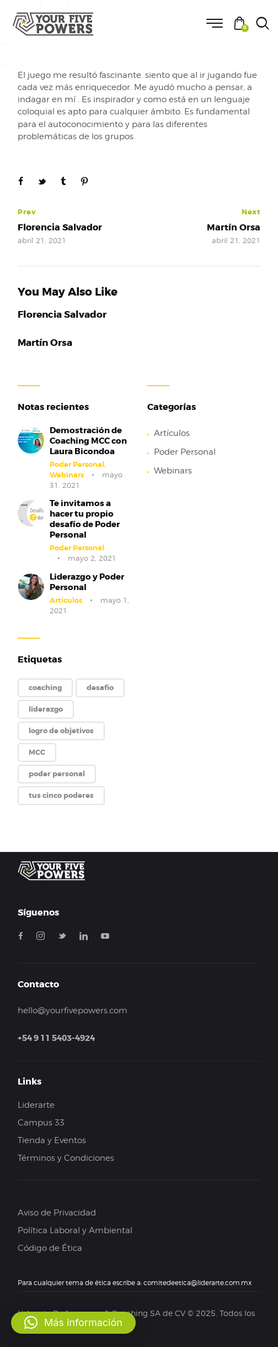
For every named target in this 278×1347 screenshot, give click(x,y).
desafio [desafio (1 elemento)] (100, 687)
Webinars (67, 475)
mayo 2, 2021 (92, 558)
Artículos (66, 600)
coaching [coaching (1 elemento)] (45, 687)
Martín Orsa (45, 343)
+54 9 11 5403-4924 (56, 1038)
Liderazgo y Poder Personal (87, 582)
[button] (73, 1323)
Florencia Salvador (62, 314)
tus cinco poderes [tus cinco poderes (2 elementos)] (61, 795)
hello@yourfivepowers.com (72, 1010)
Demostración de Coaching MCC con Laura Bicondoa (88, 441)
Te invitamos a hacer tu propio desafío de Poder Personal (85, 519)
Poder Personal (77, 548)
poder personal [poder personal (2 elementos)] (57, 773)
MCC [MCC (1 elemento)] (37, 752)
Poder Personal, (78, 464)
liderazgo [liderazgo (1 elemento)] (46, 709)
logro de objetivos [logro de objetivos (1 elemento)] (61, 730)
